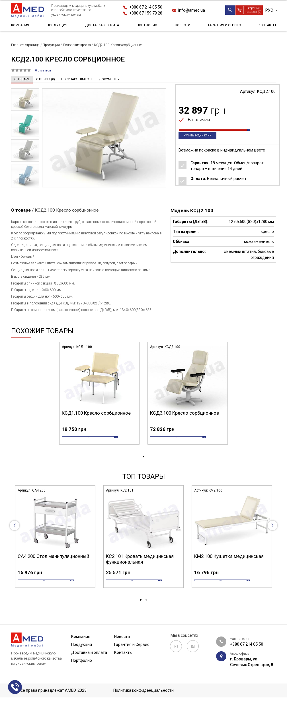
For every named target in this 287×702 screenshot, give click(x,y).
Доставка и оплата (102, 26)
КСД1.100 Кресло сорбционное (96, 413)
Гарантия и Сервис (222, 26)
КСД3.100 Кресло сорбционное (184, 413)
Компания (22, 26)
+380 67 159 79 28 (145, 13)
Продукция (57, 26)
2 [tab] (146, 617)
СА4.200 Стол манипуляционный (53, 565)
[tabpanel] (99, 399)
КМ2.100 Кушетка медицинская (229, 565)
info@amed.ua (191, 10)
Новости (182, 26)
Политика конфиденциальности (143, 690)
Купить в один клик (202, 145)
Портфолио (148, 26)
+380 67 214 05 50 (145, 7)
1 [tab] (143, 465)
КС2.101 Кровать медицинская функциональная (140, 568)
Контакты (265, 26)
